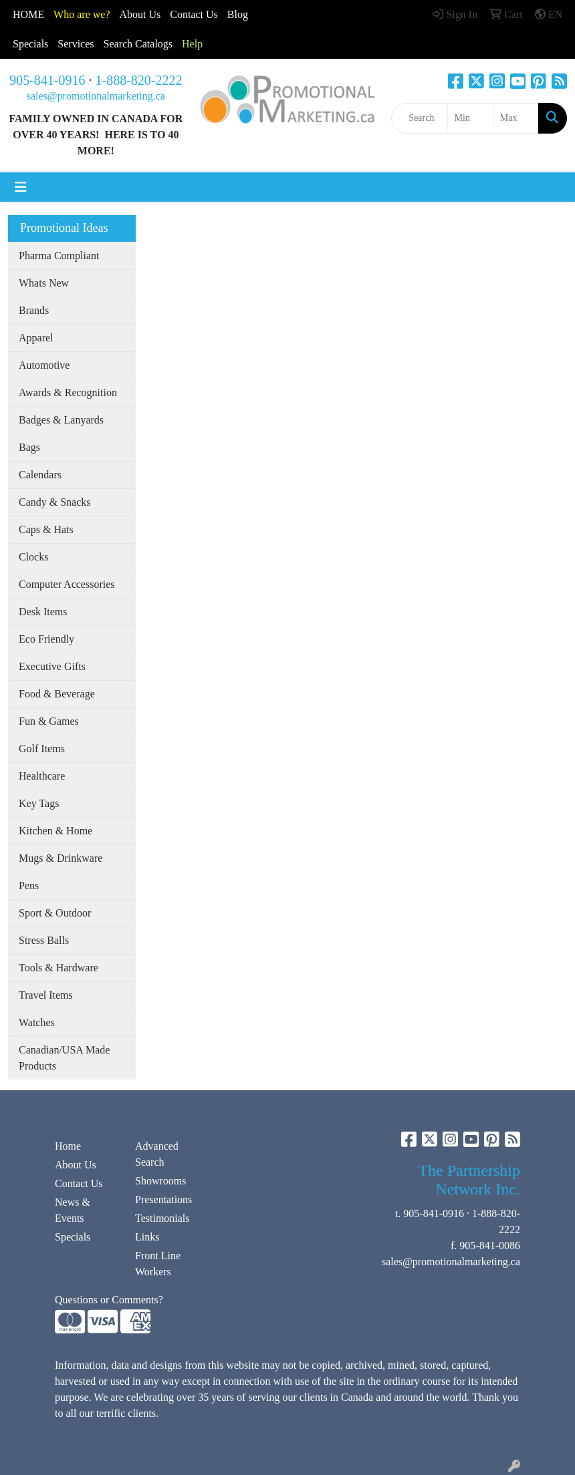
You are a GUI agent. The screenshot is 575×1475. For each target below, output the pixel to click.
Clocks (33, 556)
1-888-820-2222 (139, 80)
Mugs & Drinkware (60, 858)
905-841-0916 (47, 80)
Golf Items (42, 748)
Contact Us (79, 1183)
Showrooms (160, 1180)
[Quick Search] (419, 118)
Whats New (44, 283)
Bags (29, 447)
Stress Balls (44, 940)
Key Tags (39, 803)
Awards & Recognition (68, 392)
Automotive (44, 365)
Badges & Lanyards (61, 420)
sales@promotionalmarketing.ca (96, 96)
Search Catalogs (138, 43)
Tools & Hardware (58, 967)
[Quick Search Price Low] (470, 118)
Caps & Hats (46, 529)
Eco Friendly (46, 639)
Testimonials (162, 1218)
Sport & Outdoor (55, 913)
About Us (140, 14)
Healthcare (42, 776)
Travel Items (46, 995)
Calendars (40, 474)
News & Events (72, 1210)
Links (147, 1237)
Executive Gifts (52, 666)
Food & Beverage (57, 693)
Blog (237, 14)
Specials (30, 43)
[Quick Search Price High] (516, 118)
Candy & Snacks (55, 502)
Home (68, 1146)
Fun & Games (49, 721)
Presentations (163, 1199)
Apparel (36, 337)
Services (76, 43)
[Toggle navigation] (21, 187)
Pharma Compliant (59, 255)
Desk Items (43, 611)
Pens (29, 885)
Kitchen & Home (55, 830)
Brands (34, 310)
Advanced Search (157, 1154)
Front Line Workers (158, 1263)
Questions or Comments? (109, 1299)
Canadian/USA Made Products (64, 1058)
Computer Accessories (67, 584)
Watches (37, 1022)
